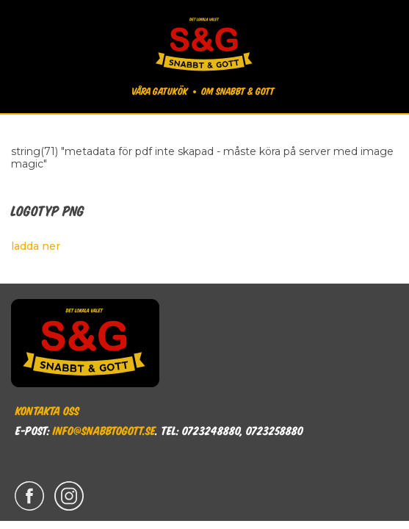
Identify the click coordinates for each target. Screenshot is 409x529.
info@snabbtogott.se (104, 429)
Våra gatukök (159, 90)
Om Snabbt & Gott (238, 90)
